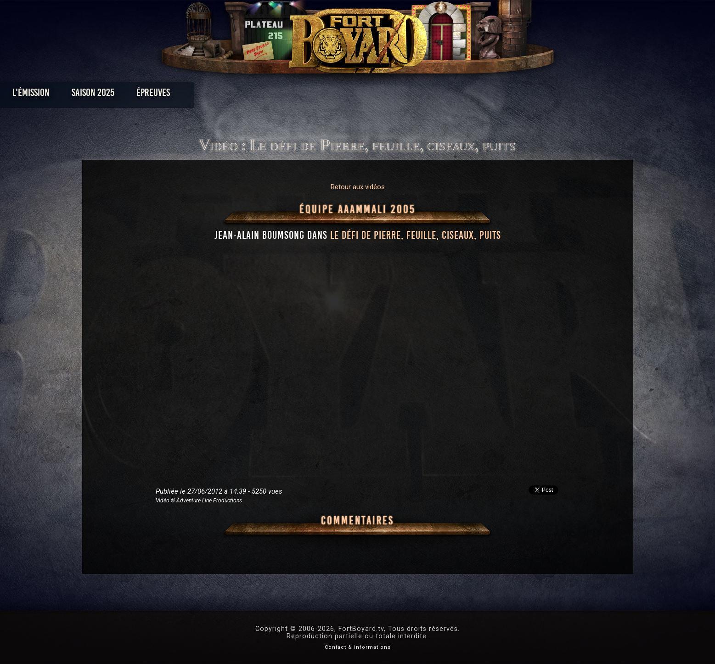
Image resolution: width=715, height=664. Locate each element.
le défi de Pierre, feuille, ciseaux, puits (415, 235)
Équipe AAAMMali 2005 (357, 209)
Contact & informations (358, 647)
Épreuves (274, 95)
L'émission (151, 95)
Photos (325, 95)
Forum (470, 95)
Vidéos (371, 95)
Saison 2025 (213, 95)
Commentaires (357, 520)
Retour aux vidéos (358, 187)
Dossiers (421, 95)
